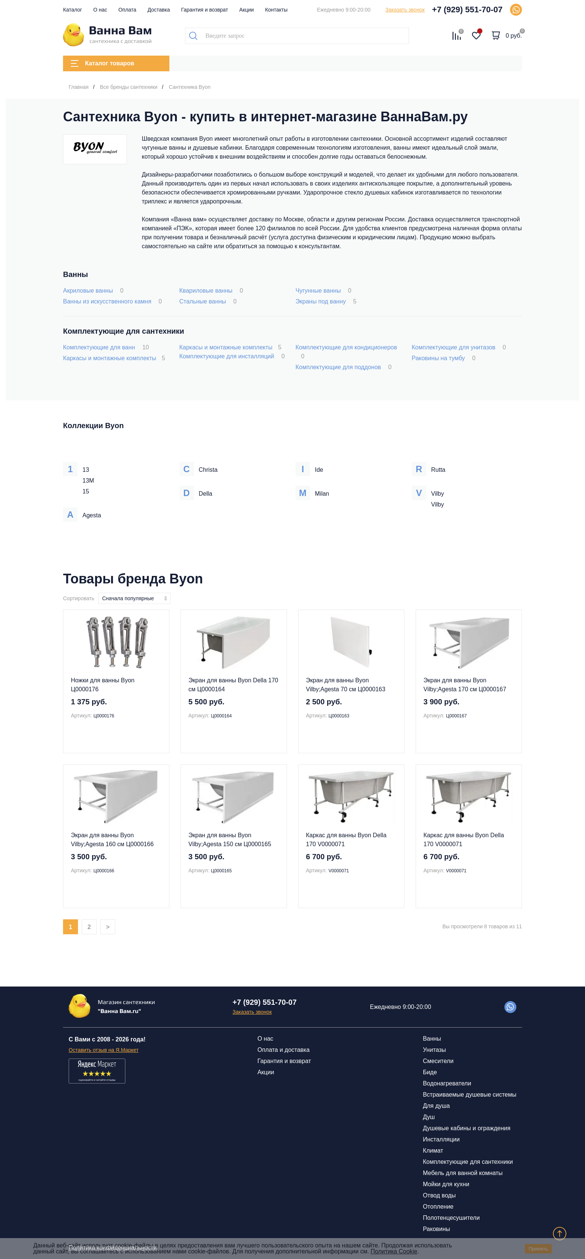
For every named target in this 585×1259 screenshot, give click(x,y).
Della (205, 493)
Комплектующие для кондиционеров (346, 351)
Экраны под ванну (325, 301)
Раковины (436, 1229)
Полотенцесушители (451, 1218)
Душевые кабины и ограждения (466, 1128)
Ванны (432, 1038)
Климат (433, 1150)
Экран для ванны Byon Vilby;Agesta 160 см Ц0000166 (112, 839)
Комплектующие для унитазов (459, 347)
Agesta (91, 515)
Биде (430, 1072)
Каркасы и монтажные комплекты (114, 358)
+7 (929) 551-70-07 (467, 9)
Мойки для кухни (446, 1184)
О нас (100, 10)
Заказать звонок (405, 10)
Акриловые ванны (93, 290)
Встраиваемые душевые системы (469, 1094)
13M (88, 480)
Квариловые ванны (211, 290)
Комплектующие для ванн (106, 347)
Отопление (438, 1206)
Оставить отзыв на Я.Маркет (103, 1050)
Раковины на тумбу (444, 358)
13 (85, 470)
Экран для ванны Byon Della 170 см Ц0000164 (233, 684)
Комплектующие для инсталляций (232, 356)
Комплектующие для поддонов (343, 367)
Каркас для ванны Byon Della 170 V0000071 (346, 839)
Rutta (438, 470)
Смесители (438, 1061)
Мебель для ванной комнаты (463, 1173)
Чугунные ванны (323, 290)
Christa (208, 470)
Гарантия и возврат (204, 10)
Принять (538, 1249)
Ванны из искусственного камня (112, 301)
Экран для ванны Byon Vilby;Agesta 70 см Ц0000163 (345, 684)
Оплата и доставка (283, 1050)
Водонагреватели (447, 1083)
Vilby (437, 493)
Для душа (436, 1106)
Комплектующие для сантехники (468, 1162)
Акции (246, 10)
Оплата (127, 10)
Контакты (276, 10)
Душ (429, 1117)
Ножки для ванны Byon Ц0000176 (102, 684)
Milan (322, 493)
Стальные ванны (208, 301)
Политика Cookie (393, 1251)
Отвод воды (439, 1195)
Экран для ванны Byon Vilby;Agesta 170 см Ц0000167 (464, 684)
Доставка (158, 10)
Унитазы (434, 1050)
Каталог (72, 10)
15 (85, 491)
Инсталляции (441, 1139)
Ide (319, 470)
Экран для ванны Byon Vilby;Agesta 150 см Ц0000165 (229, 839)
